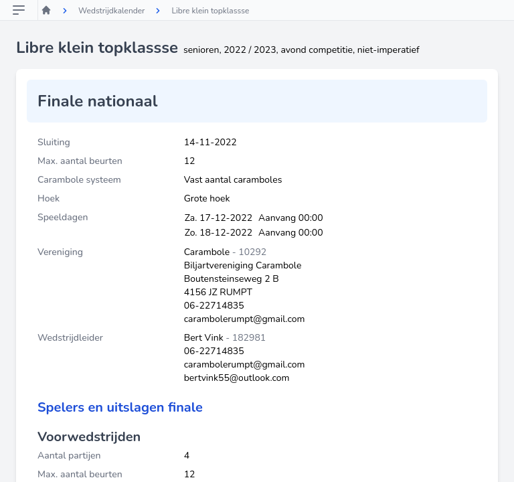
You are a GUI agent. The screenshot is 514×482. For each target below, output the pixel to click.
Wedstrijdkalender (111, 10)
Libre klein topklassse (210, 10)
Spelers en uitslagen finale (120, 407)
